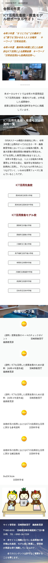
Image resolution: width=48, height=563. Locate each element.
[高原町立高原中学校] (24, 281)
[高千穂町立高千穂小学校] (24, 253)
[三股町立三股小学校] (24, 244)
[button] (2, 3)
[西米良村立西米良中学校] (24, 204)
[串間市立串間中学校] (24, 262)
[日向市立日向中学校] (24, 290)
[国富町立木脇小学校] (24, 225)
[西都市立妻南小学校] (24, 234)
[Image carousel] (24, 74)
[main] (24, 14)
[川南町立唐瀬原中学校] (24, 272)
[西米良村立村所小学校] (24, 195)
